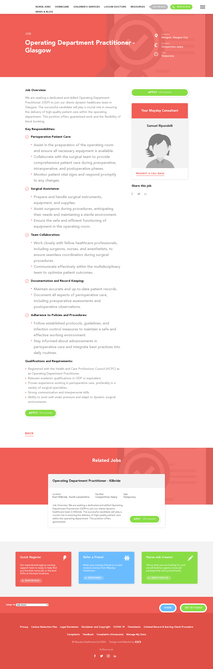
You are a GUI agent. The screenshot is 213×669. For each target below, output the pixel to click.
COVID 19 (119, 627)
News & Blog (44, 12)
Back (29, 433)
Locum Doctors (115, 7)
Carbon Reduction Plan (44, 627)
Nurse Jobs (43, 7)
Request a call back (150, 173)
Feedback (88, 634)
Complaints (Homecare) (110, 634)
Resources (138, 7)
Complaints (73, 634)
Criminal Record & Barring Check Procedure (168, 627)
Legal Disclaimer (69, 627)
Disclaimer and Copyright (96, 627)
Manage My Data (136, 634)
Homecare (62, 7)
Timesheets (134, 627)
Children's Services (86, 7)
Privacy (24, 627)
